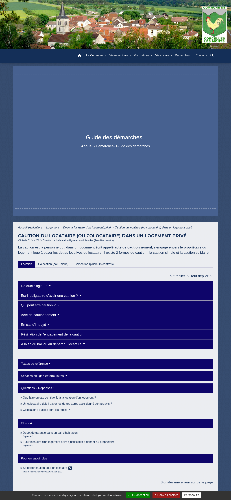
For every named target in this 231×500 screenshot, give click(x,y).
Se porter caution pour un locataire (47, 467)
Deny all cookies (166, 495)
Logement (53, 227)
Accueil (87, 146)
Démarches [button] (183, 55)
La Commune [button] (95, 55)
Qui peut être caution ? (39, 305)
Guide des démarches (133, 146)
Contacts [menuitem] (201, 55)
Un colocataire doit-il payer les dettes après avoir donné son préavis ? (67, 403)
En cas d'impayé (34, 324)
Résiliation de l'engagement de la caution (52, 334)
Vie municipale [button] (119, 55)
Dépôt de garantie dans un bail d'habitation (50, 432)
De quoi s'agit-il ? (34, 286)
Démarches (105, 146)
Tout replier (179, 276)
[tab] (26, 264)
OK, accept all (138, 495)
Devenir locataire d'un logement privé (87, 227)
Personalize (191, 495)
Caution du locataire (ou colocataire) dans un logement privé (153, 227)
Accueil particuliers (30, 227)
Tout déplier (201, 276)
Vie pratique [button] (142, 55)
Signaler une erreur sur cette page (186, 482)
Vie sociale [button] (162, 55)
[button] (80, 56)
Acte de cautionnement (39, 315)
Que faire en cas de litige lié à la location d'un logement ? (59, 397)
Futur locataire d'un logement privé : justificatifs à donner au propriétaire (68, 441)
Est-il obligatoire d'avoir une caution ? (50, 295)
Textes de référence (34, 363)
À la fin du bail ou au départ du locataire (51, 344)
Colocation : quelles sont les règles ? (46, 409)
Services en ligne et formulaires (43, 376)
